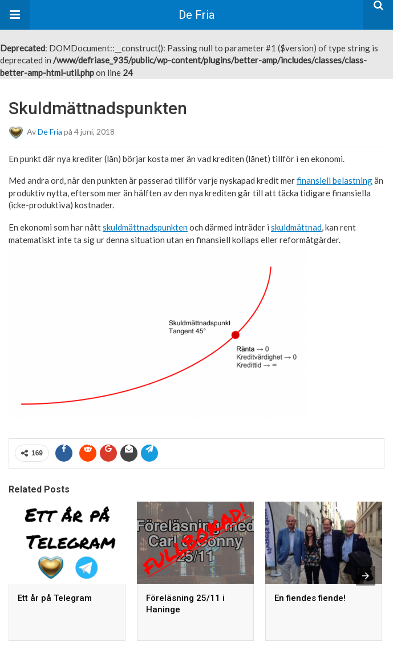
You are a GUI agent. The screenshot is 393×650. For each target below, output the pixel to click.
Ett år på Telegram (55, 598)
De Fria (196, 15)
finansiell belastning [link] (334, 180)
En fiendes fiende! (310, 598)
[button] (15, 15)
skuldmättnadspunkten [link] (145, 227)
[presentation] (365, 576)
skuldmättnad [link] (296, 227)
